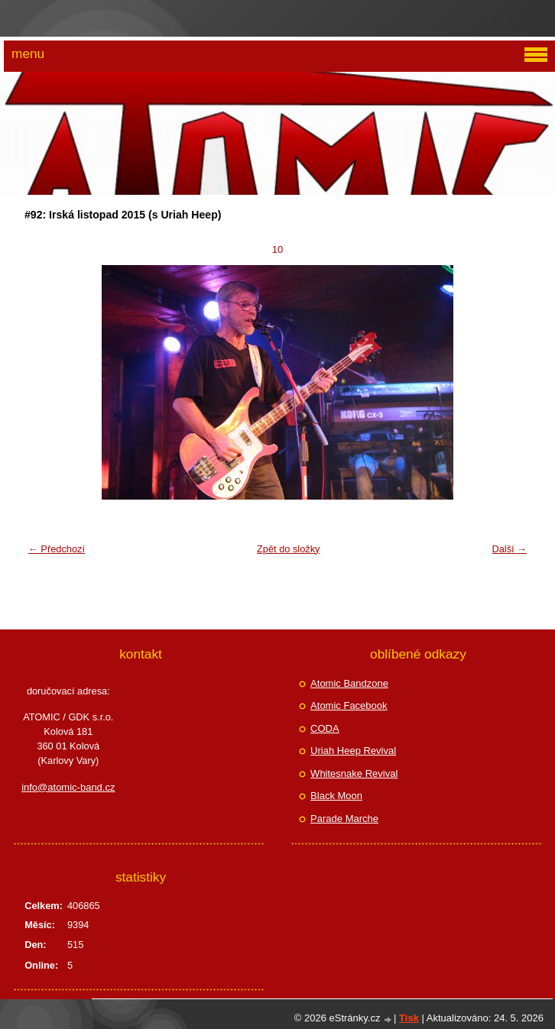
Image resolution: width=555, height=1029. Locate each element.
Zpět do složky (288, 549)
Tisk (409, 1018)
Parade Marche (344, 818)
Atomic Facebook (348, 705)
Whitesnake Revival (354, 773)
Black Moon (336, 795)
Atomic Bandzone (349, 683)
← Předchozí (56, 549)
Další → (509, 549)
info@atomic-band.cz (68, 787)
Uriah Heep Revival (353, 750)
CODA (324, 728)
